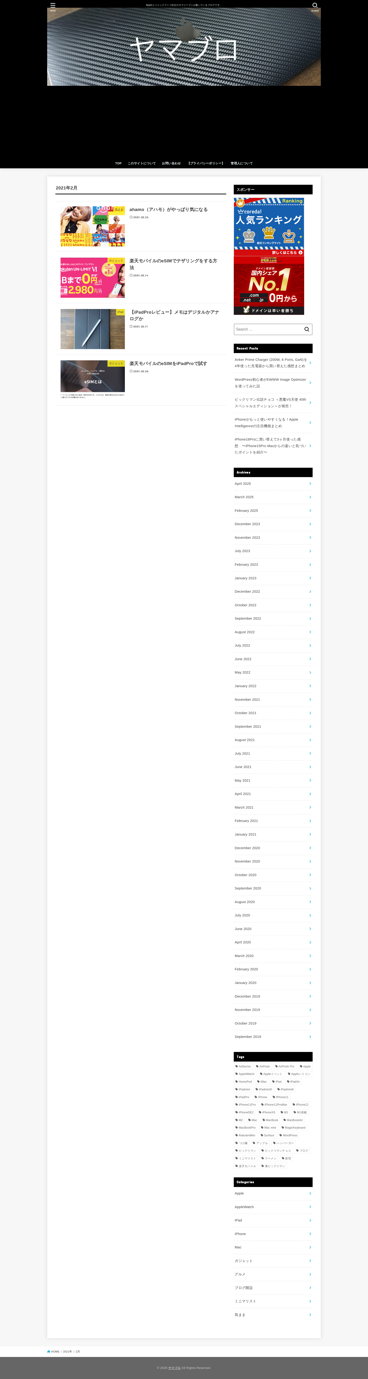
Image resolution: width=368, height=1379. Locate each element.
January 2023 (245, 578)
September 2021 (248, 726)
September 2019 (248, 1037)
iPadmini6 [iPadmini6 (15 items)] (287, 1089)
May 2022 (242, 672)
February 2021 (246, 821)
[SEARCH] (315, 7)
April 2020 (243, 942)
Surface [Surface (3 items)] (269, 1135)
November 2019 (247, 1010)
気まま (240, 1315)
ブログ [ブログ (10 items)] (304, 1150)
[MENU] (53, 7)
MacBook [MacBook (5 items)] (272, 1120)
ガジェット (244, 1261)
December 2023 (247, 524)
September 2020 (248, 888)
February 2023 (246, 564)
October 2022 (245, 605)
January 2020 (245, 983)
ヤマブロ (174, 1368)
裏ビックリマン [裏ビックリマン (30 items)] (275, 1166)
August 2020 (245, 902)
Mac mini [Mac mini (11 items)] (270, 1127)
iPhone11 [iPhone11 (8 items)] (282, 1097)
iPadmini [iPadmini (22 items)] (244, 1089)
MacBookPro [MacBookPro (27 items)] (247, 1127)
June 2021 (243, 767)
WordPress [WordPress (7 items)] (290, 1135)
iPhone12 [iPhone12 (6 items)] (302, 1104)
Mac (238, 1247)
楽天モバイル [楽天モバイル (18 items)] (247, 1166)
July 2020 (242, 915)
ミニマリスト (245, 1301)
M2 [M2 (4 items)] (241, 1120)
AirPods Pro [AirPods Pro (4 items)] (286, 1066)
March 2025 (244, 497)
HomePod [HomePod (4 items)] (245, 1081)
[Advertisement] (184, 123)
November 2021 (247, 699)
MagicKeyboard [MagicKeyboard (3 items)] (295, 1127)
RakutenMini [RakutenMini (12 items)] (247, 1135)
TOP (118, 163)
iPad (238, 1220)
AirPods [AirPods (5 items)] (265, 1066)
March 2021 (244, 807)
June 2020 (243, 929)
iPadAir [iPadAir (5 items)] (295, 1081)
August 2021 (245, 740)
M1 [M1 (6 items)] (286, 1112)
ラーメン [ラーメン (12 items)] (270, 1158)
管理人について (242, 163)
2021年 (67, 1351)
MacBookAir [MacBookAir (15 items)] (295, 1120)
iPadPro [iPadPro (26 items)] (244, 1097)
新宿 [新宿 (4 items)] (288, 1158)
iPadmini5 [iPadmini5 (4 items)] (265, 1089)
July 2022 (242, 645)
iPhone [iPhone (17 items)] (262, 1097)
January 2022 (245, 686)
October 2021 (245, 713)
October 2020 (245, 875)
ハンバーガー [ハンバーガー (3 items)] (285, 1143)
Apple (239, 1193)
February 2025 (246, 510)
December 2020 (247, 848)
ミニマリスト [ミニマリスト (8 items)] (247, 1158)
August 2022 (245, 632)
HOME (55, 1351)
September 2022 (248, 618)
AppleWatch (244, 1207)
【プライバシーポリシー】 (206, 163)
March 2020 (244, 956)
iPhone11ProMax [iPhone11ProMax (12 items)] (276, 1104)
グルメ (240, 1274)
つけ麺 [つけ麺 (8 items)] (243, 1143)
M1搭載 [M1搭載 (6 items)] (302, 1112)
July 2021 (242, 753)
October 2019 (245, 1023)
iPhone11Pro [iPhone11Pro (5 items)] (247, 1104)
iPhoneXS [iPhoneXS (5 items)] (269, 1112)
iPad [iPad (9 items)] (278, 1081)
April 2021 (243, 794)
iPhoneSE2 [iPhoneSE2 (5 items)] (246, 1112)
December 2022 (247, 591)
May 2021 (242, 780)
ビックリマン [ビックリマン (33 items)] (247, 1150)
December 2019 (247, 996)
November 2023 (247, 537)
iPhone (240, 1234)
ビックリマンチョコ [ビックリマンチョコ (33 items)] (278, 1150)
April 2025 (243, 484)
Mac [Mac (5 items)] (254, 1120)
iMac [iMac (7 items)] (264, 1081)
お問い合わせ (171, 163)
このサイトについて (142, 163)
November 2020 (247, 861)
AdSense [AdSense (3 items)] (245, 1066)
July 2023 (242, 551)
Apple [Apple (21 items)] (307, 1066)
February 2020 (246, 969)
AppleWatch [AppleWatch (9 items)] (247, 1074)
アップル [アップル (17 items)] (262, 1143)
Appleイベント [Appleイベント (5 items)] (272, 1074)
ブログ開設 (244, 1288)
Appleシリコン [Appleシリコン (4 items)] (300, 1074)
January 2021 (245, 834)
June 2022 (243, 659)
